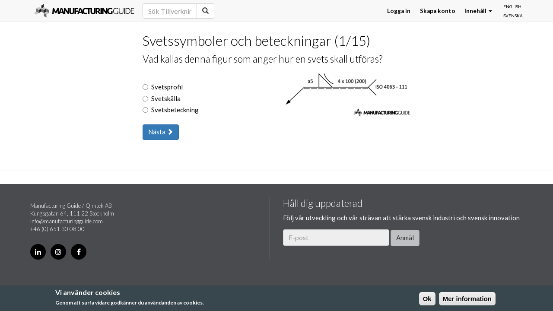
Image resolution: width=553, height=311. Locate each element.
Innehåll (478, 10)
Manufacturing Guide (84, 11)
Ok (427, 298)
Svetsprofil (163, 87)
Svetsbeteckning (171, 110)
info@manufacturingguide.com (66, 221)
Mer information (467, 298)
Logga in (398, 10)
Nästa (160, 132)
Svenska (513, 15)
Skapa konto (437, 10)
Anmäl (405, 237)
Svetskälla (162, 98)
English (512, 6)
